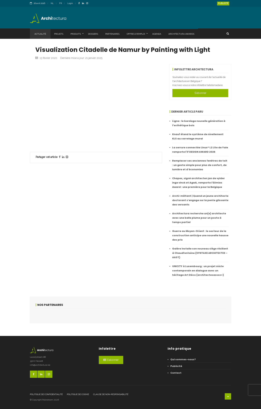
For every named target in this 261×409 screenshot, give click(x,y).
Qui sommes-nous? (183, 359)
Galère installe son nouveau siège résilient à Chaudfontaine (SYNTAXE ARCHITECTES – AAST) (200, 253)
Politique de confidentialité (46, 394)
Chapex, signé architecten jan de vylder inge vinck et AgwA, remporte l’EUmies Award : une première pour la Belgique (198, 183)
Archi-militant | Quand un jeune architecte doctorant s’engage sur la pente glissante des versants (200, 200)
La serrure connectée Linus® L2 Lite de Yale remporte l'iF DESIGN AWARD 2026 (200, 150)
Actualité (40, 34)
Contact (175, 373)
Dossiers (93, 34)
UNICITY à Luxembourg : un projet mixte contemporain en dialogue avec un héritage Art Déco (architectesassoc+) (198, 271)
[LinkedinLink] (84, 3)
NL (52, 3)
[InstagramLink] (88, 3)
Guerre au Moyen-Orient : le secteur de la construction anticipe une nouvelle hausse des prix (200, 235)
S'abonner (200, 93)
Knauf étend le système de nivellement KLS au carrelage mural (197, 136)
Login (70, 3)
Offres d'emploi (137, 33)
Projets (58, 34)
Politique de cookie (78, 394)
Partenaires (112, 34)
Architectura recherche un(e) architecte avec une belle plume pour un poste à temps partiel (199, 218)
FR (60, 3)
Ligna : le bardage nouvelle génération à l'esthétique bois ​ (198, 123)
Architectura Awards (181, 34)
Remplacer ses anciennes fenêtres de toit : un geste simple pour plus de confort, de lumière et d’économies (199, 165)
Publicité (223, 3)
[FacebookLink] (80, 3)
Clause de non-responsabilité (110, 394)
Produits (77, 33)
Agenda (156, 34)
